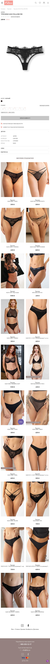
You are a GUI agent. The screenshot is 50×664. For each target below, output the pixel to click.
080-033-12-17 (25, 644)
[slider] (5, 16)
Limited (3, 12)
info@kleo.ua (26, 650)
